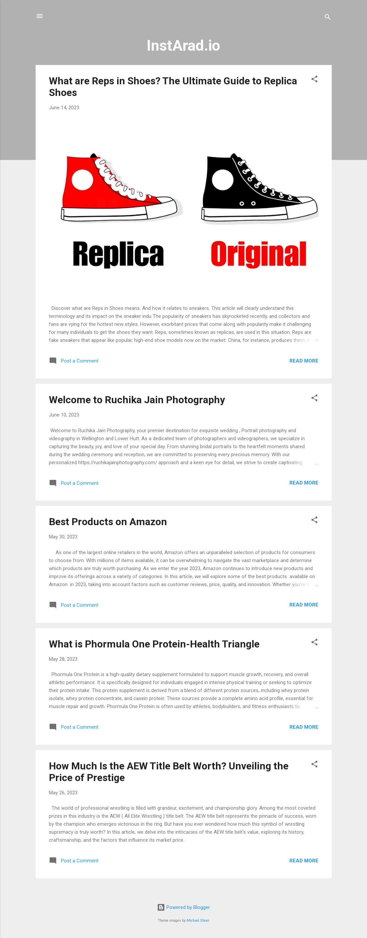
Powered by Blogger (183, 907)
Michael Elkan (198, 920)
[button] (314, 80)
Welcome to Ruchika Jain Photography (137, 400)
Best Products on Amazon (108, 521)
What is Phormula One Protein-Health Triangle (154, 644)
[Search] (328, 18)
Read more (303, 361)
